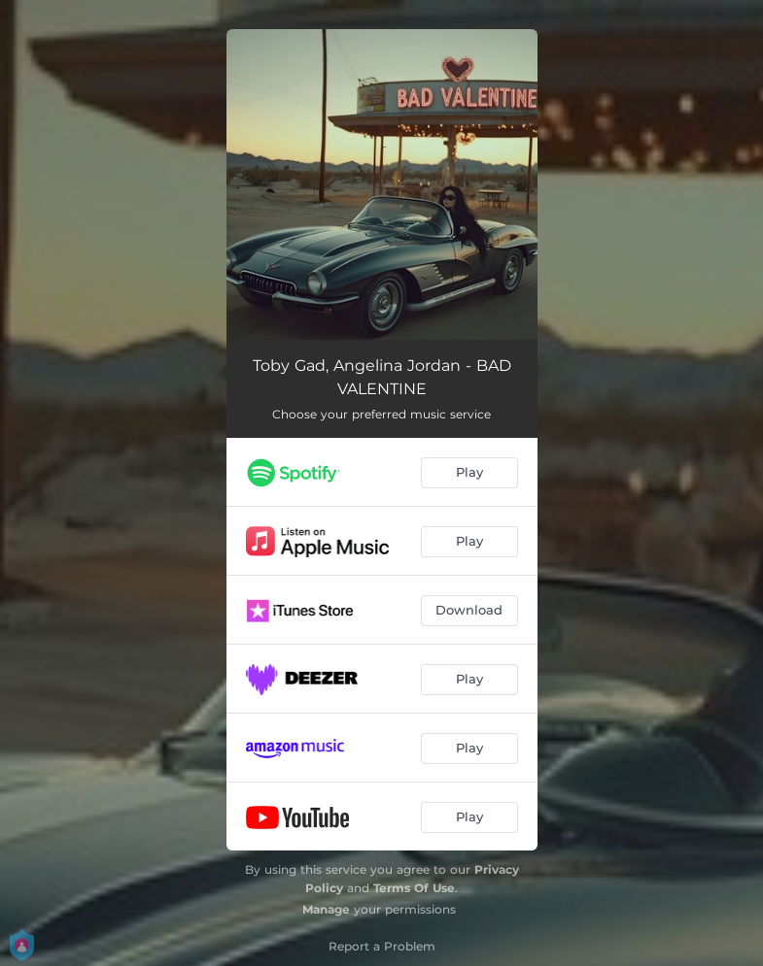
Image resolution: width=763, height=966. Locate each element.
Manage (326, 909)
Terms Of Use (414, 888)
